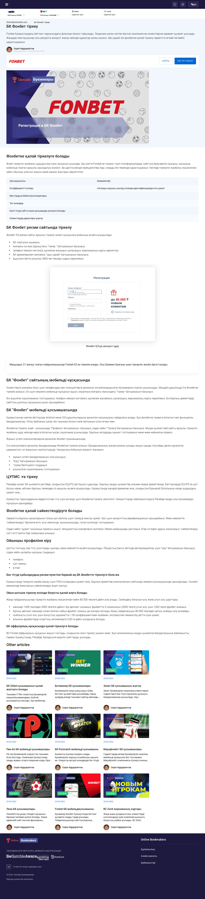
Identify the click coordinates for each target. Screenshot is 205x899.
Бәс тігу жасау (185, 61)
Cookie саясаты (149, 855)
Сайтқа (166, 61)
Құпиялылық (148, 848)
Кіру (194, 4)
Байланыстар (148, 862)
